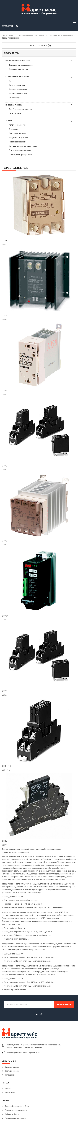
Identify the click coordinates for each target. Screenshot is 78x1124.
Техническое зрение (17, 142)
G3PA (4, 390)
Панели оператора (17, 85)
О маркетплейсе (12, 1067)
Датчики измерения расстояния (23, 146)
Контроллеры (14, 98)
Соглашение (10, 1075)
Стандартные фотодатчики (20, 154)
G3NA (4, 240)
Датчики (8, 120)
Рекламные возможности (16, 1110)
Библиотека (10, 1093)
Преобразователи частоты (20, 109)
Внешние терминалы (18, 89)
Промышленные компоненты (17, 61)
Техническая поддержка (15, 1118)
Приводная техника (13, 105)
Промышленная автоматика (17, 76)
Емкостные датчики (17, 133)
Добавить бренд (12, 1114)
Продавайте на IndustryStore (17, 1106)
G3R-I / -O (6, 766)
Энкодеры (13, 129)
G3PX (4, 691)
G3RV (4, 841)
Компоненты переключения (21, 65)
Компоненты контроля (18, 69)
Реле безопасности (17, 125)
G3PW (5, 616)
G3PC (4, 466)
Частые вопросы (12, 1071)
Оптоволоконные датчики (20, 150)
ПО (10, 81)
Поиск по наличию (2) (39, 45)
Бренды (8, 1089)
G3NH (4, 316)
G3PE (4, 541)
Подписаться (64, 1004)
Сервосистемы (15, 113)
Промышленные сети (18, 93)
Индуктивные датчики (18, 138)
